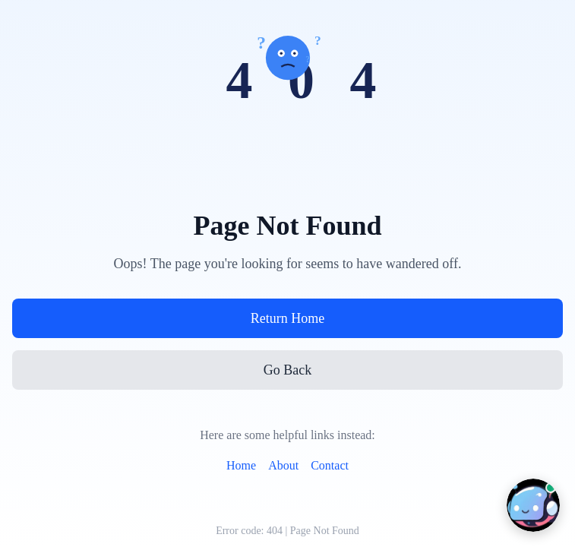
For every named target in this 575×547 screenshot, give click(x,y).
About (283, 465)
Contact (330, 465)
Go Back (287, 370)
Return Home (287, 318)
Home (241, 465)
